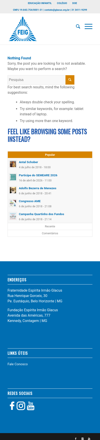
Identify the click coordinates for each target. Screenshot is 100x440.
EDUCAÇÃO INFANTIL (40, 3)
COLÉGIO (62, 3)
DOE (74, 3)
